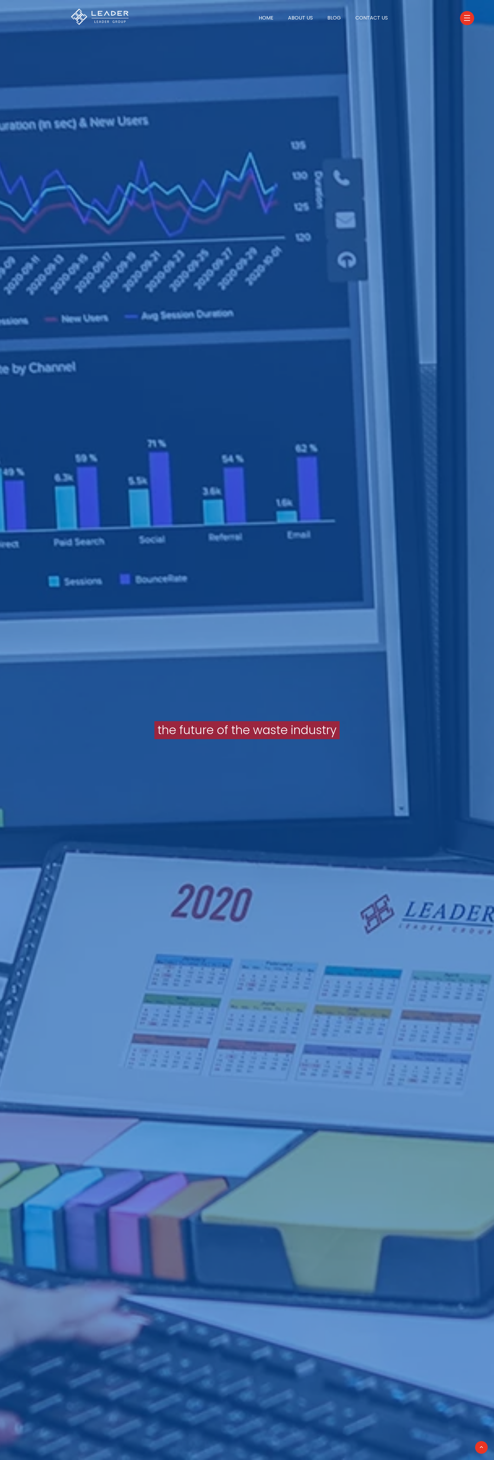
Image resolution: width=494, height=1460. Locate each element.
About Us (300, 17)
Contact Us (371, 17)
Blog (334, 17)
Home (266, 17)
